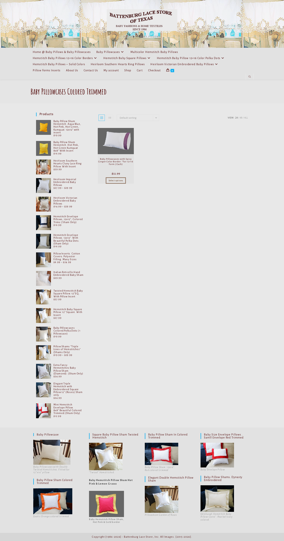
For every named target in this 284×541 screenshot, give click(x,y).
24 (236, 117)
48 (241, 117)
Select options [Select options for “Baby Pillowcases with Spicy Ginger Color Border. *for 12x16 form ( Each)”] (116, 180)
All (246, 117)
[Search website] (249, 77)
